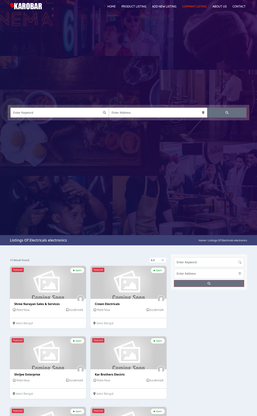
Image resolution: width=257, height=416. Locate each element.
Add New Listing (164, 6)
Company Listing (194, 6)
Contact (239, 6)
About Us (220, 6)
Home (111, 6)
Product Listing (134, 6)
